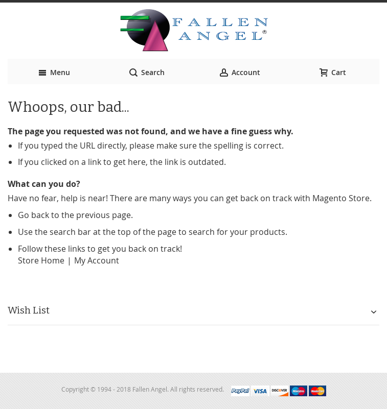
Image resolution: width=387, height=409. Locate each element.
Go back (33, 215)
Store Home (41, 260)
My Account (96, 260)
